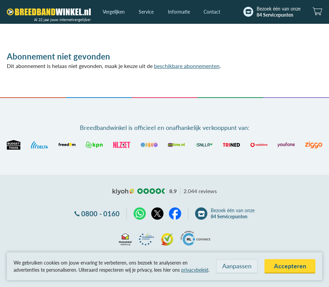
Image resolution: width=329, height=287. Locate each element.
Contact (212, 12)
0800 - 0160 (100, 213)
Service (146, 12)
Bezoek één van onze (278, 12)
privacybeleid (194, 270)
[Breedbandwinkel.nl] (49, 12)
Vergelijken (114, 12)
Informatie (179, 12)
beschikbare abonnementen (187, 66)
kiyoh (123, 192)
